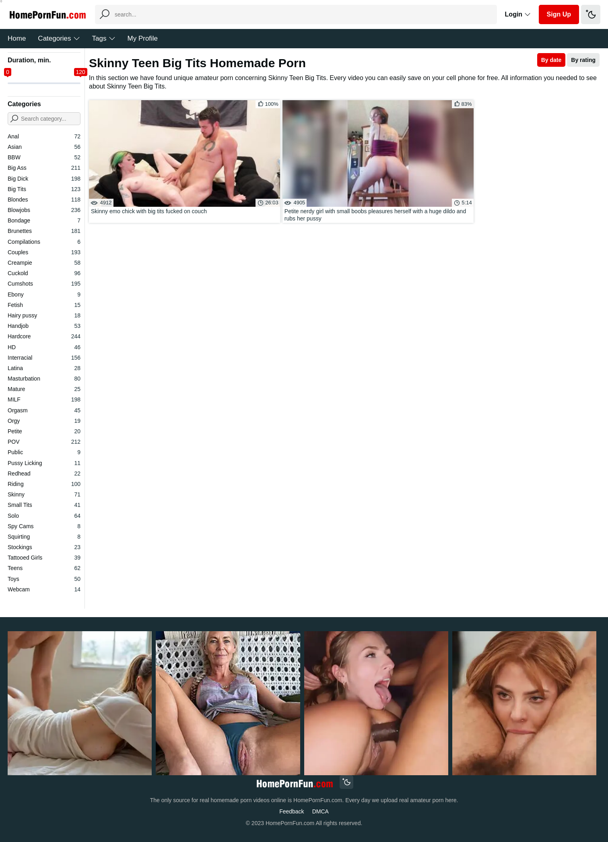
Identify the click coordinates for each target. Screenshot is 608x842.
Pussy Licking (44, 463)
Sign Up (559, 14)
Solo (44, 515)
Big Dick (44, 178)
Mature (44, 389)
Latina (44, 368)
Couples (44, 252)
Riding (44, 484)
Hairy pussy (44, 315)
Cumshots (44, 283)
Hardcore (44, 336)
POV (44, 441)
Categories (59, 38)
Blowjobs (44, 210)
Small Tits (44, 504)
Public (44, 452)
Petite (44, 431)
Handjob (44, 325)
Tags (103, 38)
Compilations (44, 241)
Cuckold (44, 273)
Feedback (291, 811)
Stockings (44, 547)
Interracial (44, 357)
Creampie (44, 262)
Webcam (44, 589)
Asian (44, 146)
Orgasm (44, 410)
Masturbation (44, 378)
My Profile (143, 38)
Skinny (44, 494)
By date (551, 60)
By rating (583, 60)
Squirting (44, 536)
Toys (44, 579)
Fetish (44, 305)
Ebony (44, 294)
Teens (44, 568)
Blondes (44, 199)
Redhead (44, 473)
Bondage (44, 220)
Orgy (44, 420)
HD (44, 347)
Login (518, 14)
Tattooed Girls (44, 557)
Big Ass (44, 167)
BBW (44, 157)
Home (17, 38)
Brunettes (44, 231)
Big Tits (44, 189)
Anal (44, 136)
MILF (44, 399)
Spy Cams (44, 526)
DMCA (320, 811)
